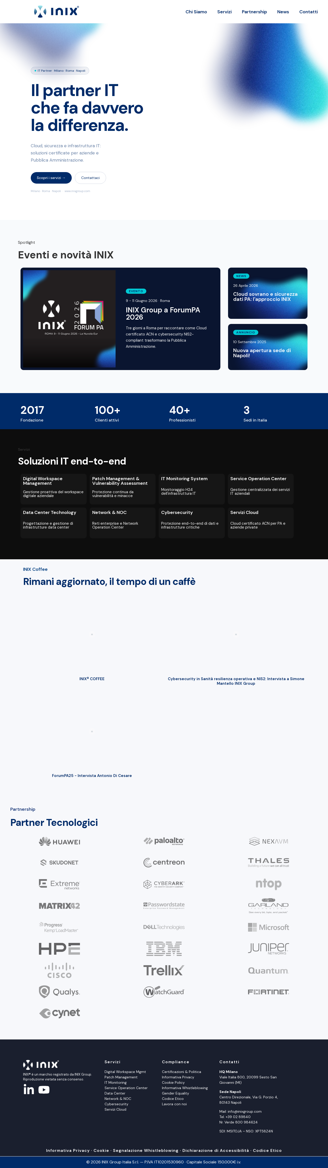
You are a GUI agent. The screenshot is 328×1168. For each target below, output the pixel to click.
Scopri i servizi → (51, 177)
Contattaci (90, 177)
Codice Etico (173, 1098)
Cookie (101, 1150)
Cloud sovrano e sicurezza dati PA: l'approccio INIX (265, 296)
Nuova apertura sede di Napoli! (262, 353)
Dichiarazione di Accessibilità (215, 1150)
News (283, 12)
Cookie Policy (173, 1082)
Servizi (224, 12)
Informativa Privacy (178, 1077)
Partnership (254, 12)
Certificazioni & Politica (181, 1071)
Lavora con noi (174, 1104)
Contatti (308, 12)
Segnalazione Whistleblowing (146, 1150)
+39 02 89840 (238, 1116)
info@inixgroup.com (245, 1111)
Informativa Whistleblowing (185, 1088)
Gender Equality (175, 1093)
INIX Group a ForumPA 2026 (163, 313)
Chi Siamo (196, 12)
